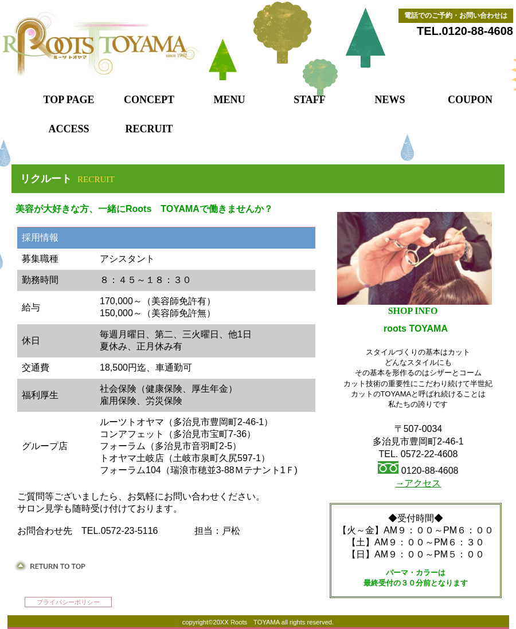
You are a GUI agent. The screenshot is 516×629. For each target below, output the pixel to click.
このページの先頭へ (49, 566)
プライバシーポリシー (68, 602)
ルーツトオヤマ (152, 44)
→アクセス (418, 483)
